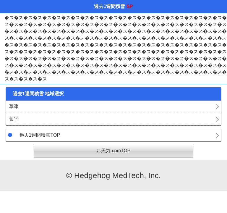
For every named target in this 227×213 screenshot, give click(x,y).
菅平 (13, 118)
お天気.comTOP (113, 150)
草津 (13, 106)
